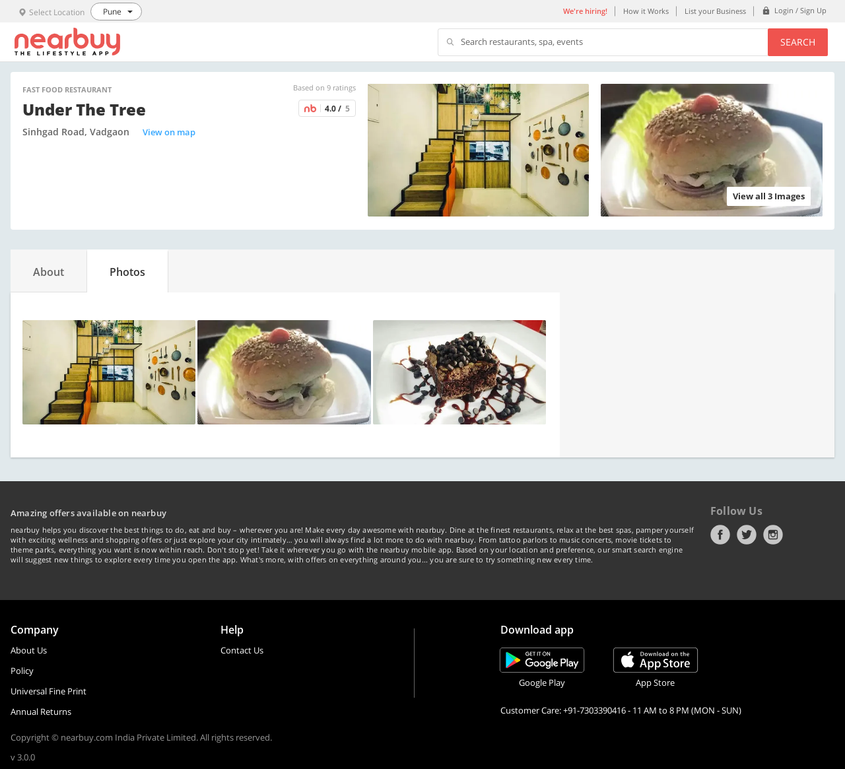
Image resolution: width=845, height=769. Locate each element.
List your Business (715, 11)
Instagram (773, 535)
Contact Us (241, 650)
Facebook (720, 535)
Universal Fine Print (48, 691)
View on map (169, 132)
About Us (29, 650)
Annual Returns (41, 712)
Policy (22, 671)
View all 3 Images (769, 196)
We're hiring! (585, 11)
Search (797, 42)
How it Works (646, 11)
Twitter (747, 535)
